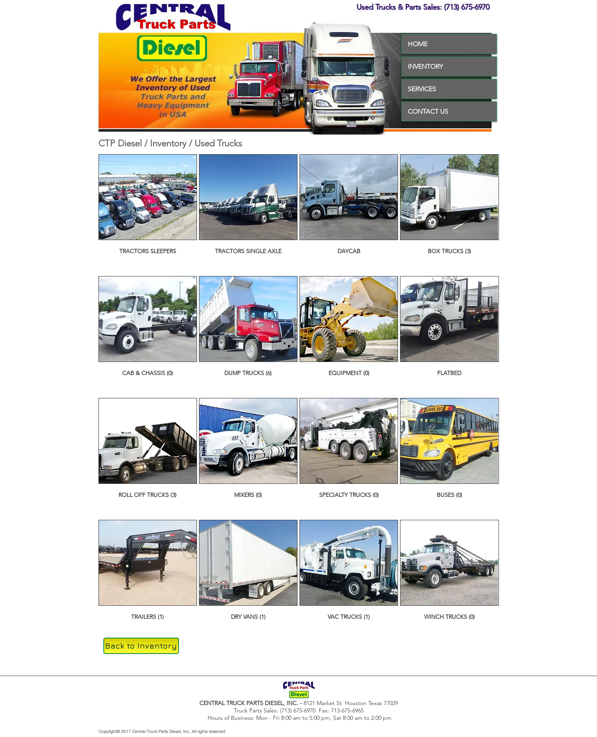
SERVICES (422, 89)
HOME (417, 44)
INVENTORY (425, 66)
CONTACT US (428, 111)
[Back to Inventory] (141, 646)
